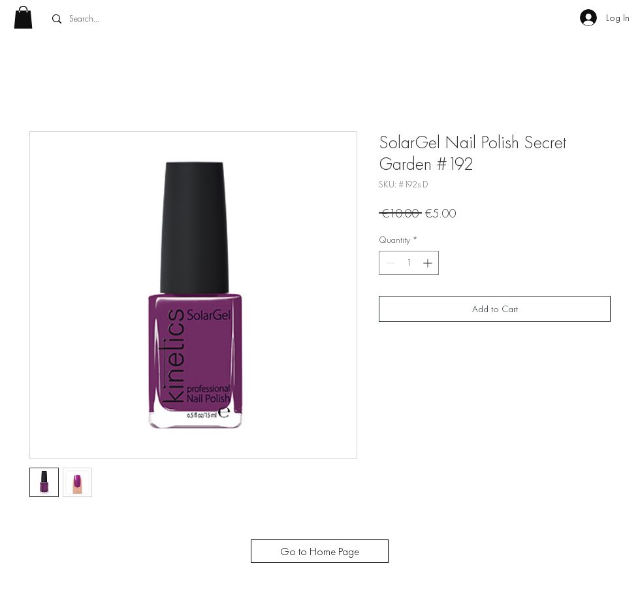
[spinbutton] (409, 262)
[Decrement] (389, 262)
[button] (23, 17)
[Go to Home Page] (320, 551)
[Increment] (429, 262)
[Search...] (142, 19)
